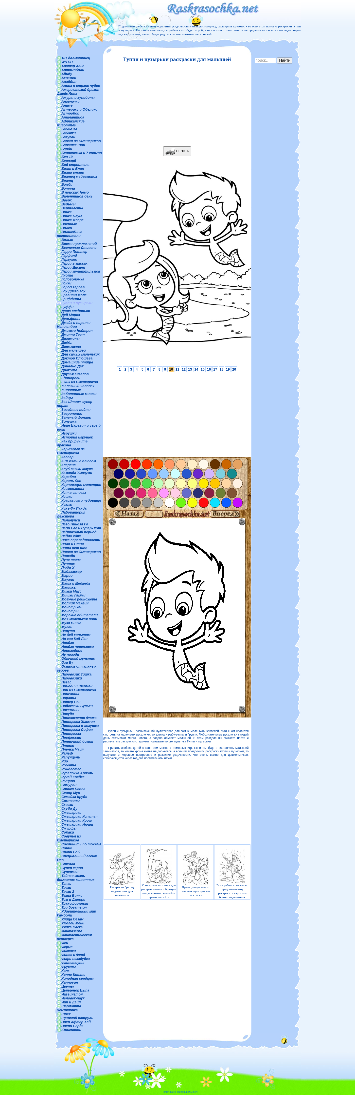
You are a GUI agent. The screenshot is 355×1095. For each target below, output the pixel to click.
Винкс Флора (72, 220)
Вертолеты (72, 208)
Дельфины (70, 319)
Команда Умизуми (76, 473)
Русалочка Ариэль (77, 773)
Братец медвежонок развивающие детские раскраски (196, 874)
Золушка (68, 421)
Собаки (67, 832)
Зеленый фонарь (76, 417)
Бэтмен (68, 188)
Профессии (71, 737)
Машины (68, 587)
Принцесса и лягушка (80, 726)
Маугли (67, 579)
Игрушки (69, 433)
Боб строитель (75, 165)
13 (190, 369)
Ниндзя (67, 643)
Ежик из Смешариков (79, 382)
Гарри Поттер (74, 252)
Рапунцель (70, 757)
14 (196, 369)
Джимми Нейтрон (77, 331)
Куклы (66, 504)
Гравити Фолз (74, 295)
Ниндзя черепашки (77, 647)
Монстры (69, 611)
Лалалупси (70, 520)
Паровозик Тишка (76, 674)
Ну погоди (70, 655)
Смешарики (71, 813)
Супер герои (72, 868)
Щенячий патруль (77, 1018)
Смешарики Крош (76, 820)
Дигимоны (70, 338)
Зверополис (71, 414)
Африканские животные (71, 123)
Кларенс (68, 465)
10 (171, 369)
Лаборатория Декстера (71, 514)
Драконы (69, 370)
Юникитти (71, 1030)
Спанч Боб (70, 852)
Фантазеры (71, 931)
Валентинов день (76, 196)
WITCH (67, 62)
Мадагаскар (71, 572)
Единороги (70, 378)
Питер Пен (70, 702)
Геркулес (69, 259)
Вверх (66, 200)
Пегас (66, 682)
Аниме (66, 105)
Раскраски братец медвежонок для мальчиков (122, 874)
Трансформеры (74, 903)
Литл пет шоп (74, 548)
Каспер (67, 457)
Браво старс (72, 173)
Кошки (66, 496)
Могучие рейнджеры (79, 599)
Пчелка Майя (72, 749)
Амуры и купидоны (78, 98)
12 (184, 369)
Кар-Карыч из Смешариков (71, 451)
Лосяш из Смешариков (81, 552)
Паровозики (71, 678)
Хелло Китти (73, 974)
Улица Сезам (72, 919)
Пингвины (70, 694)
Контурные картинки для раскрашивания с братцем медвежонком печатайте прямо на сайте (158, 874)
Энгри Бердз (72, 1026)
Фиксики (68, 951)
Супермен (69, 872)
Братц (67, 180)
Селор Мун (70, 793)
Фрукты (68, 967)
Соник (66, 848)
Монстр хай (71, 607)
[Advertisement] (175, 104)
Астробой (70, 113)
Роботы (68, 765)
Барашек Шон (73, 145)
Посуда (67, 714)
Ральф (67, 753)
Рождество (71, 769)
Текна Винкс (71, 895)
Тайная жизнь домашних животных (76, 878)
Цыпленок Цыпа (75, 990)
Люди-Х (67, 568)
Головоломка (72, 279)
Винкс (66, 212)
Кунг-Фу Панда (74, 508)
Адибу (66, 74)
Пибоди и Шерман (76, 686)
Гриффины (71, 299)
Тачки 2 (67, 892)
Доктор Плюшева (76, 358)
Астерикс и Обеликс (79, 109)
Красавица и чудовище (81, 500)
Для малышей (73, 350)
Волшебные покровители (69, 234)
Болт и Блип (72, 169)
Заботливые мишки (79, 394)
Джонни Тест (73, 335)
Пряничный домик (77, 741)
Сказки (67, 805)
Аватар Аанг (72, 66)
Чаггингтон (72, 994)
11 (177, 369)
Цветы (67, 986)
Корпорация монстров (81, 485)
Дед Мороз (70, 315)
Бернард (68, 161)
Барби (66, 149)
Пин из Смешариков (78, 690)
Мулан (66, 627)
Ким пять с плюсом (78, 461)
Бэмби (66, 184)
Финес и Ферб (73, 955)
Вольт (67, 240)
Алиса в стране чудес (80, 86)
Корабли (68, 477)
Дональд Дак (72, 366)
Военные (69, 224)
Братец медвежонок (79, 177)
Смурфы (68, 828)
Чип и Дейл (71, 1002)
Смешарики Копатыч (80, 816)
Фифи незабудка (75, 959)
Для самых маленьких (80, 354)
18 (222, 369)
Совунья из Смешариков (69, 838)
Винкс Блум (71, 216)
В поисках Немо (75, 192)
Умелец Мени (72, 923)
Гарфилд (69, 256)
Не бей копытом (75, 635)
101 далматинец (75, 58)
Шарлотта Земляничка (69, 1008)
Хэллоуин (69, 982)
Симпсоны (70, 801)
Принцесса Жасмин (78, 722)
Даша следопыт (75, 311)
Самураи (68, 785)
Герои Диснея (73, 267)
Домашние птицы (77, 362)
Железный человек (77, 386)
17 (215, 369)
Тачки (66, 888)
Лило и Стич (72, 544)
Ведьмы (68, 204)
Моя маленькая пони (79, 619)
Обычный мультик (78, 658)
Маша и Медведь (75, 583)
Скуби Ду (69, 809)
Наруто (68, 631)
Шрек (66, 1014)
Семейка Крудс (74, 797)
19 (228, 369)
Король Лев (71, 481)
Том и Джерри (73, 899)
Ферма (66, 947)
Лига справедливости (80, 540)
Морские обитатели (79, 615)
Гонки (66, 283)
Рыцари (68, 781)
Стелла (68, 864)
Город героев (73, 287)
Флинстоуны (72, 963)
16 (209, 369)
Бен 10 (67, 157)
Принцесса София (77, 730)
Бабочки (68, 133)
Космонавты (72, 489)
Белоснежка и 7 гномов (81, 153)
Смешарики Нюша (77, 824)
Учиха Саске (72, 927)
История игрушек (77, 437)
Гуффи (67, 307)
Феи (64, 943)
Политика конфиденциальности (180, 1092)
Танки (66, 884)
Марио (66, 575)
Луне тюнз (71, 560)
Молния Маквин (75, 603)
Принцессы (71, 734)
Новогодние (71, 651)
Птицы (67, 745)
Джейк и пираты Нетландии (73, 325)
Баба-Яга (69, 129)
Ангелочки (70, 101)
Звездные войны (75, 410)
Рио (64, 761)
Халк (65, 971)
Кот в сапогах (73, 493)
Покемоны (70, 710)
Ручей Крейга (73, 777)
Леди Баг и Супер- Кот (81, 528)
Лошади (68, 556)
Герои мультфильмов (80, 271)
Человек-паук (73, 998)
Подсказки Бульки (77, 706)
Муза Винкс (71, 623)
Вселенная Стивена (78, 248)
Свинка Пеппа (73, 789)
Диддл (66, 342)
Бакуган (68, 137)
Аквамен (68, 78)
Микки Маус (71, 591)
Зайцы (67, 398)
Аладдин (68, 82)
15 (203, 369)
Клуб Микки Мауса (77, 469)
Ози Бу (67, 662)
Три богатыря (74, 907)
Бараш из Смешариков (81, 141)
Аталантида (72, 117)
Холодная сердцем (77, 978)
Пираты (68, 698)
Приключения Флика (79, 718)
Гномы (67, 275)
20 (234, 369)
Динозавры (71, 346)
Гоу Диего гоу (73, 291)
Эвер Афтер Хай (76, 1022)
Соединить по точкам (81, 844)
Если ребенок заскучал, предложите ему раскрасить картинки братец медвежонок (232, 874)
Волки (66, 228)
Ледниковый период (78, 532)
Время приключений (79, 244)
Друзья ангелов (75, 374)
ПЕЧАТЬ (177, 151)
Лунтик (68, 564)
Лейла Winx (71, 536)
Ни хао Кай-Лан (74, 639)
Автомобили (72, 70)
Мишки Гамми (73, 595)
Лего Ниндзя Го (74, 524)
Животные (71, 390)
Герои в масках (74, 263)
